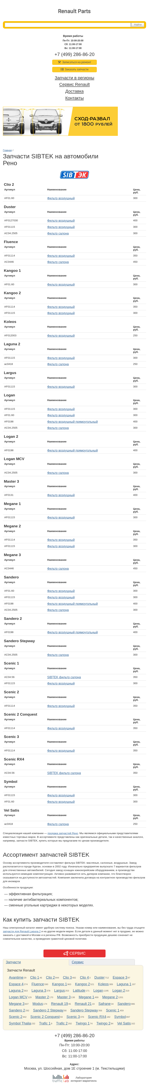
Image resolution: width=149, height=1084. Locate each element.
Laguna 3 (39, 990)
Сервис (78, 962)
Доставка (74, 91)
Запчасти (13, 962)
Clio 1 (34, 977)
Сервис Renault (74, 84)
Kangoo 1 (59, 984)
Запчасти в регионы (74, 77)
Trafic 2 (62, 1023)
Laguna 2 (16, 990)
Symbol (120, 1017)
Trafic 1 (44, 1023)
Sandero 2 (17, 1010)
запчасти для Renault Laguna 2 (22, 931)
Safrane (104, 1004)
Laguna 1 (124, 984)
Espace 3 (120, 977)
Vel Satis (124, 1023)
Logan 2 (118, 990)
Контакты (74, 98)
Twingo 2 (103, 1023)
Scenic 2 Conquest (45, 1017)
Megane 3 (16, 1004)
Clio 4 (84, 977)
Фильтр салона (58, 233)
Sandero (124, 1004)
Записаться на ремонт (74, 62)
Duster (99, 977)
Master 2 (42, 997)
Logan (98, 990)
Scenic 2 (15, 1017)
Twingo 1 (83, 1023)
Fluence (38, 984)
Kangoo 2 (82, 984)
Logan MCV (18, 997)
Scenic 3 (73, 1017)
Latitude (79, 990)
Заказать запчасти (74, 69)
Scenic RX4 (97, 1017)
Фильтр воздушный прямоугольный (72, 421)
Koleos (103, 984)
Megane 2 (110, 997)
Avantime (16, 977)
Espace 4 (16, 984)
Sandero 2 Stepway (48, 1010)
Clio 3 (67, 977)
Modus (38, 1004)
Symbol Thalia (20, 1023)
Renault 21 (83, 1004)
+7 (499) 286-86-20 (74, 54)
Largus (59, 990)
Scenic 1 (112, 1010)
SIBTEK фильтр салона (64, 677)
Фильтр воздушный (61, 198)
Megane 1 (86, 997)
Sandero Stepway (84, 1010)
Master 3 (64, 997)
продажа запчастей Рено (63, 833)
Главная (7, 150)
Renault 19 (59, 1004)
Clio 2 (50, 977)
